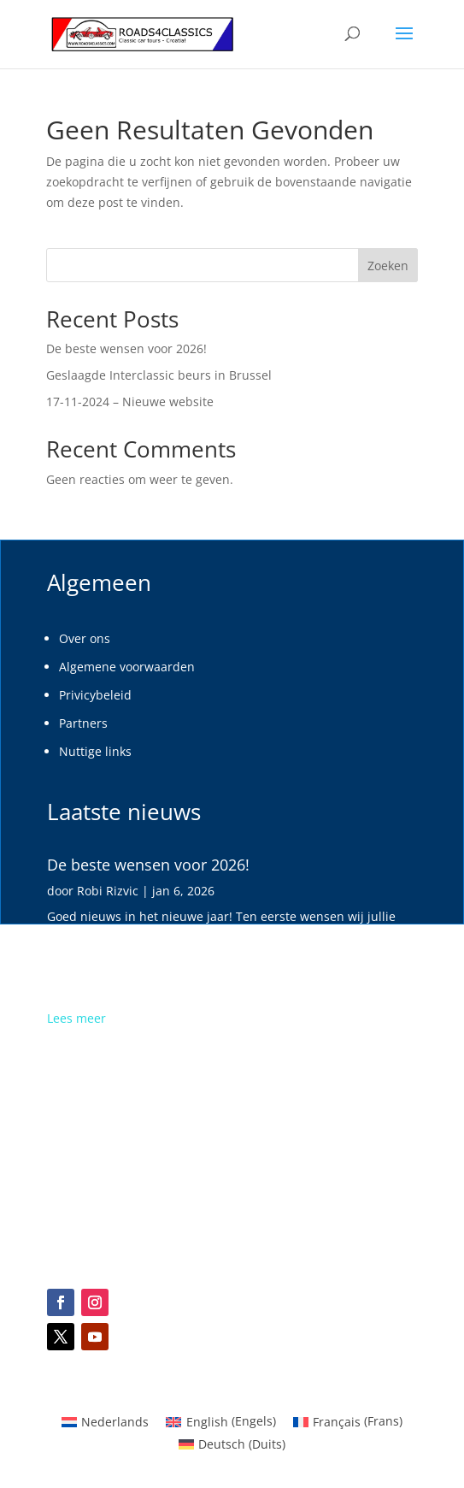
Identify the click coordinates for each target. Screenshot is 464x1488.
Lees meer (76, 1018)
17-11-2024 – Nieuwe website (130, 401)
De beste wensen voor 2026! (126, 348)
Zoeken (387, 265)
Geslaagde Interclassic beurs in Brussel (159, 375)
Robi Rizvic (107, 891)
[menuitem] (232, 1444)
